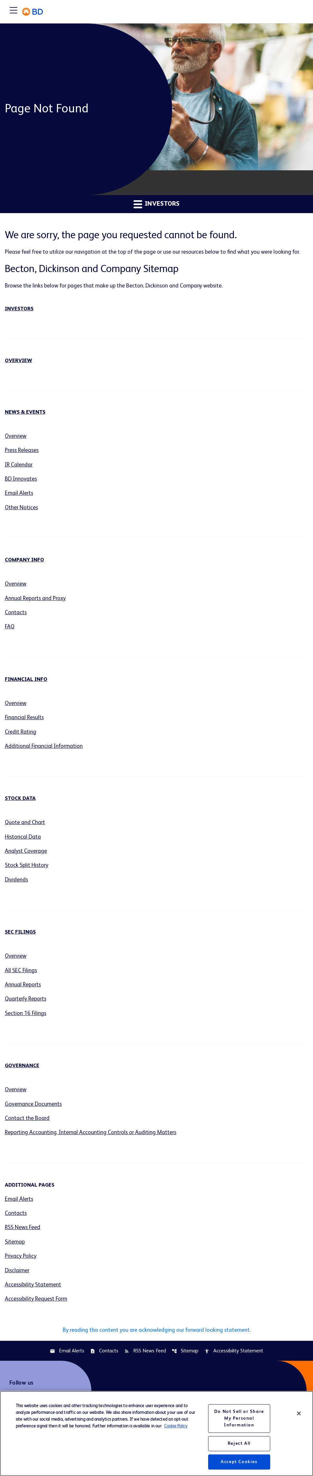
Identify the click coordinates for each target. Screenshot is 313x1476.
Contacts (16, 615)
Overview (18, 361)
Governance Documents (34, 1110)
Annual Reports (24, 989)
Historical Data (23, 840)
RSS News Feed (23, 1234)
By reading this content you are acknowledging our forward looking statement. (156, 1338)
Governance (22, 1071)
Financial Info (26, 682)
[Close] (299, 1413)
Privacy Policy (21, 1263)
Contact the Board (28, 1124)
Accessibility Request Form (37, 1307)
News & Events (25, 412)
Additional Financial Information (45, 749)
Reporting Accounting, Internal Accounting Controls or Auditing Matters (94, 1139)
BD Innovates (21, 480)
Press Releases (23, 451)
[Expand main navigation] (13, 11)
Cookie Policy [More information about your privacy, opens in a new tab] (176, 1426)
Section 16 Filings (26, 1018)
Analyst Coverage (27, 855)
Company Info (24, 561)
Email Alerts (19, 494)
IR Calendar (19, 465)
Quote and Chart (25, 826)
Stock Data (20, 802)
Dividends (17, 884)
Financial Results (25, 720)
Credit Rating (21, 735)
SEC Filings (20, 936)
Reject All (239, 1443)
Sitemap (15, 1249)
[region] (156, 1433)
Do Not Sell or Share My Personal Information (239, 1418)
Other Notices (22, 509)
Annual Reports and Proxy (37, 600)
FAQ (10, 629)
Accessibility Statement (34, 1292)
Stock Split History (27, 869)
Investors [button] (156, 204)
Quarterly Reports (27, 1004)
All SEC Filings (21, 975)
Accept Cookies (239, 1462)
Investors (19, 309)
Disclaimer (17, 1278)
